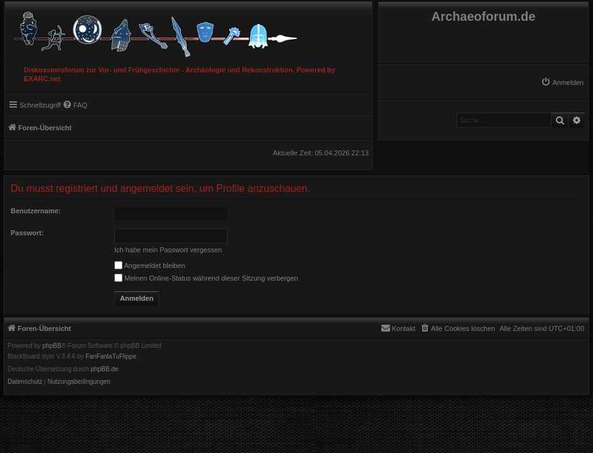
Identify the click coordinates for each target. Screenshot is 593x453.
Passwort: (27, 233)
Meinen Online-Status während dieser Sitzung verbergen (206, 278)
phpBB (52, 346)
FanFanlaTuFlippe (110, 357)
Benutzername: (35, 211)
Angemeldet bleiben (149, 265)
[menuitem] (562, 82)
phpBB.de (104, 369)
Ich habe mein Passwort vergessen (168, 250)
